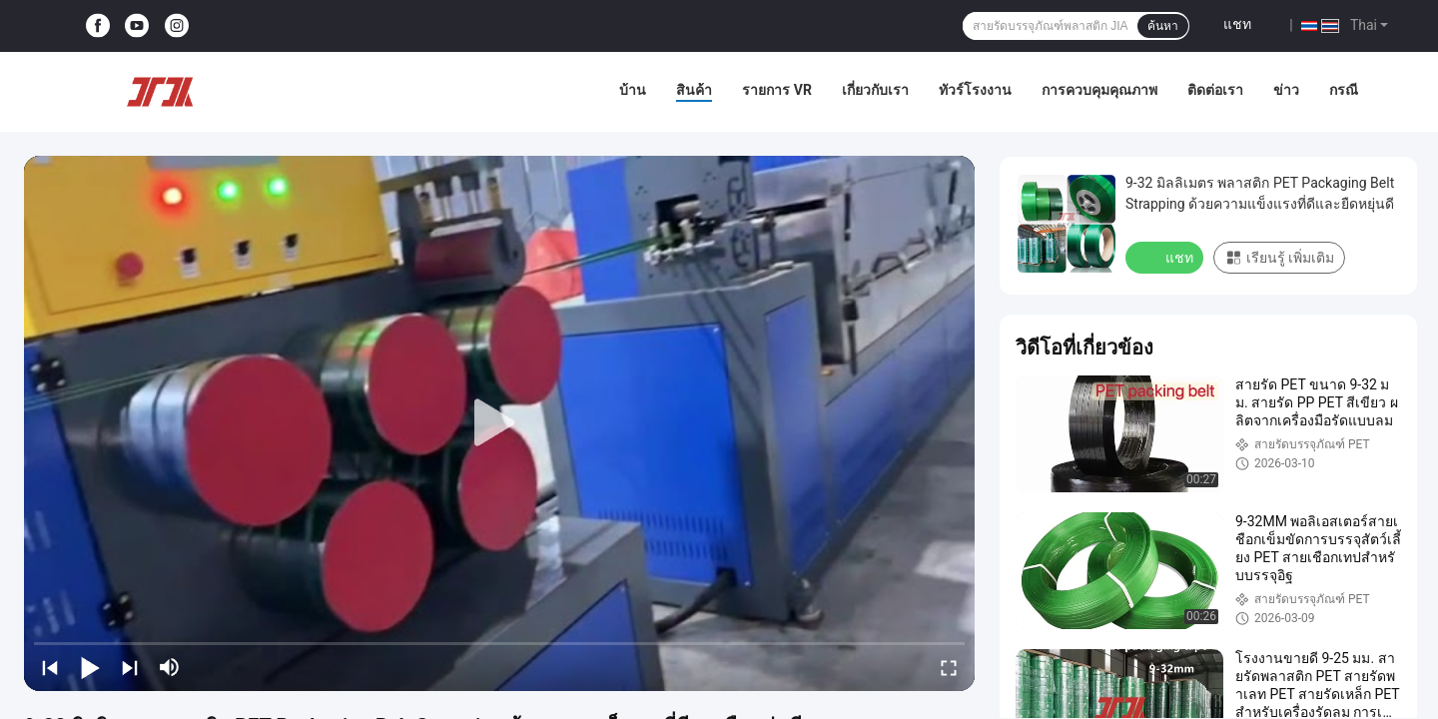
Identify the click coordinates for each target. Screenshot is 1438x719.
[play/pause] (90, 667)
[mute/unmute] (170, 667)
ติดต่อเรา (1215, 90)
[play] (499, 423)
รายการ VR (777, 90)
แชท (1237, 24)
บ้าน (632, 90)
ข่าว (1286, 90)
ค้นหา (1162, 26)
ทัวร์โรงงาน (975, 90)
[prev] (50, 667)
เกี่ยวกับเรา (875, 90)
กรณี (1343, 90)
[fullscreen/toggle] (949, 667)
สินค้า (694, 90)
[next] (130, 667)
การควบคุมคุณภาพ (1099, 90)
